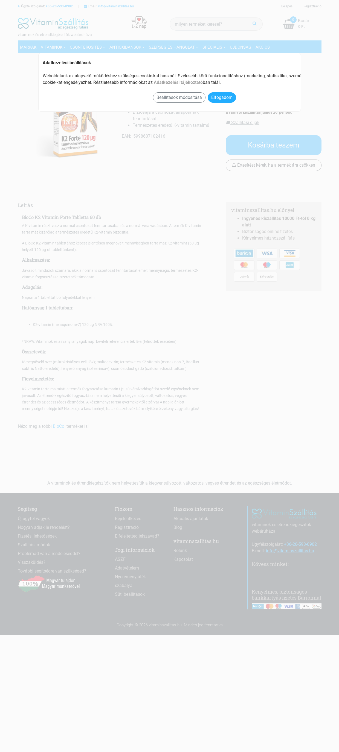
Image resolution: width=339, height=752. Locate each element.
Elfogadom (222, 97)
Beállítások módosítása (179, 97)
